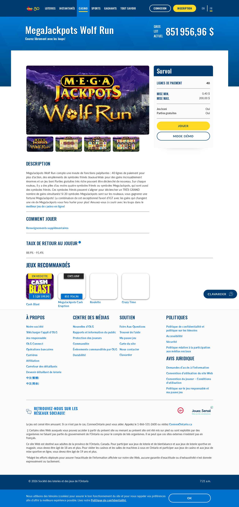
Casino (83, 8)
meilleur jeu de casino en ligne (45, 206)
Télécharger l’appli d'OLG (42, 332)
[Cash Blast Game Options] (40, 286)
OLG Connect (34, 343)
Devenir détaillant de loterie (44, 372)
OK (189, 498)
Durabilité (79, 355)
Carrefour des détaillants (41, 366)
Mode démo (183, 136)
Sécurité (171, 341)
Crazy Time (129, 302)
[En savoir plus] (79, 242)
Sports (96, 8)
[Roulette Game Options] (103, 286)
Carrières (32, 355)
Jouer (183, 126)
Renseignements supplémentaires (47, 228)
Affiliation (32, 360)
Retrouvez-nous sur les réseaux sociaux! (56, 411)
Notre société (34, 326)
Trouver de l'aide (130, 332)
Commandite (81, 343)
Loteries (50, 8)
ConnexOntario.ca (180, 424)
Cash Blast (33, 304)
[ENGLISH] (203, 8)
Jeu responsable (36, 338)
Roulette (95, 302)
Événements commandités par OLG (95, 349)
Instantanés (67, 8)
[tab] (40, 144)
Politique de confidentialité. (108, 500)
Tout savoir (128, 8)
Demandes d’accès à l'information (187, 367)
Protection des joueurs (87, 338)
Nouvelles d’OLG (83, 326)
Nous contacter (129, 349)
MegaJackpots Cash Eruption (70, 304)
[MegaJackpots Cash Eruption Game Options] (71, 286)
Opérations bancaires (39, 349)
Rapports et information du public (94, 332)
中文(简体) (32, 383)
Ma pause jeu (128, 338)
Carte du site (128, 343)
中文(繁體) (32, 377)
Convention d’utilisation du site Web (189, 373)
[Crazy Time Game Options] (135, 286)
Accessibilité (174, 336)
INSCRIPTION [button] (184, 8)
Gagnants (110, 8)
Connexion (160, 8)
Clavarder (220, 294)
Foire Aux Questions (132, 326)
